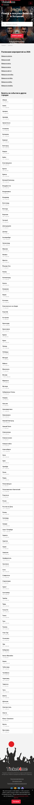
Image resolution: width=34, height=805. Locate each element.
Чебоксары (6, 667)
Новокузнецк (6, 432)
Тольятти (5, 610)
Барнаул (5, 140)
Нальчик (5, 403)
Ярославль (5, 730)
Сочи (4, 569)
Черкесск (5, 684)
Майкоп (4, 363)
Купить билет (17, 36)
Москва (4, 375)
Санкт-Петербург (7, 529)
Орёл (4, 461)
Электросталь (6, 707)
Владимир (5, 197)
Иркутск (4, 260)
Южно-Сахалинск (7, 718)
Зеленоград (6, 243)
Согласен (16, 801)
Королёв (5, 312)
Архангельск (6, 123)
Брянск (4, 174)
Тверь (4, 604)
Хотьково (6, 5)
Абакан (4, 100)
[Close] (32, 790)
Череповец (5, 678)
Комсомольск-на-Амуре (10, 306)
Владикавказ (6, 191)
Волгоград (5, 203)
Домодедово (6, 226)
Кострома (5, 317)
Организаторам (17, 781)
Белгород (5, 145)
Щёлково (5, 701)
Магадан (5, 357)
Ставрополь (6, 575)
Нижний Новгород (8, 420)
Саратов (5, 541)
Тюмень (4, 627)
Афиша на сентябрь (7, 74)
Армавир (5, 117)
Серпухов (5, 552)
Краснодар (5, 323)
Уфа (3, 644)
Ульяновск (5, 638)
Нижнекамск (6, 415)
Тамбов (4, 598)
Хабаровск (5, 650)
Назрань (5, 398)
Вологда (5, 209)
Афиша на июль (6, 67)
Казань (4, 272)
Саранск (5, 535)
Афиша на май (5, 60)
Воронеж (5, 214)
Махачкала (5, 369)
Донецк (4, 231)
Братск (4, 168)
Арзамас (5, 111)
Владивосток (6, 186)
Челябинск (5, 673)
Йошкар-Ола (6, 266)
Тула (3, 621)
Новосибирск (6, 449)
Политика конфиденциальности (17, 783)
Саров (4, 547)
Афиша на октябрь (7, 78)
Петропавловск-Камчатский (11, 489)
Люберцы (5, 352)
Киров (4, 294)
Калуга (4, 283)
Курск (4, 340)
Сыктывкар (6, 592)
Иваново (5, 249)
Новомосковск (7, 438)
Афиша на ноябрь (6, 82)
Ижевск (4, 254)
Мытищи (5, 386)
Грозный (5, 220)
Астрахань (5, 128)
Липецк (4, 346)
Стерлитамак (6, 581)
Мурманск (5, 380)
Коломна (5, 300)
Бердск (4, 151)
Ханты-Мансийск (7, 655)
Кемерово (5, 289)
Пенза (4, 472)
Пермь (4, 478)
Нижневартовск (7, 409)
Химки (4, 661)
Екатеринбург (6, 237)
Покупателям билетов (17, 779)
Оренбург (5, 466)
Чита (3, 690)
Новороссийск (7, 443)
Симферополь (6, 558)
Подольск (5, 495)
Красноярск (6, 329)
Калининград (6, 277)
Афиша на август (6, 71)
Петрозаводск (7, 484)
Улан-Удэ (5, 632)
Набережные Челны (8, 392)
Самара (4, 524)
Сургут (4, 587)
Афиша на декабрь (7, 85)
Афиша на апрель (6, 56)
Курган (4, 335)
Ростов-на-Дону (7, 506)
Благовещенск (7, 163)
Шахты (4, 695)
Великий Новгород (8, 180)
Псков (4, 501)
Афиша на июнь (6, 63)
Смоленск (5, 564)
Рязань (4, 512)
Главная (3, 45)
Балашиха (5, 134)
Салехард (5, 518)
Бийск (4, 157)
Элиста (4, 713)
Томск (4, 615)
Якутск (4, 724)
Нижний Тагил (6, 426)
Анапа (4, 105)
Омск (4, 455)
